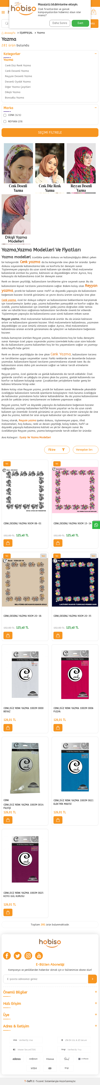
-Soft (28, 1081)
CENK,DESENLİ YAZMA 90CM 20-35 (72, 616)
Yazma (41, 32)
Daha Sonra (60, 23)
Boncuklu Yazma (14, 97)
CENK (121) (12, 115)
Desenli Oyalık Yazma (18, 81)
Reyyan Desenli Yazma (18, 76)
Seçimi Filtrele (50, 132)
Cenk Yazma (61, 354)
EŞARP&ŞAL (26, 32)
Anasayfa (8, 33)
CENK (6, 800)
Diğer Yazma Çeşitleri (18, 86)
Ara (92, 23)
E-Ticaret (38, 1081)
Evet (80, 23)
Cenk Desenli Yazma (17, 70)
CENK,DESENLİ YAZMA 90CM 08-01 (22, 523)
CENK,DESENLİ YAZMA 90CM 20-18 (22, 616)
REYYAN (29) (12, 121)
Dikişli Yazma (12, 92)
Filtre (56, 450)
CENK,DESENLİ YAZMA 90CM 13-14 (72, 523)
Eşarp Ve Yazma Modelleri (35, 437)
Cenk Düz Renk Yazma (18, 65)
